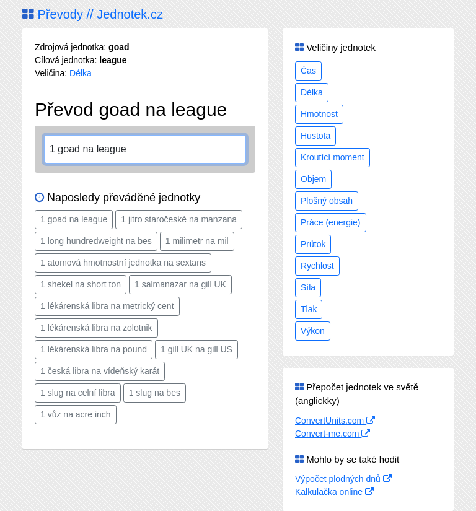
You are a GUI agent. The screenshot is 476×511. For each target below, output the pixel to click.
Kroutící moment (332, 157)
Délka (80, 73)
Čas (308, 71)
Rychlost (317, 266)
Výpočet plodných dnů (343, 479)
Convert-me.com (332, 434)
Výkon (313, 331)
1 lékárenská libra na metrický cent (107, 306)
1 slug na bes (154, 393)
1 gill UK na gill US (196, 349)
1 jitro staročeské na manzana (179, 219)
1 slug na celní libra (77, 393)
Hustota (315, 136)
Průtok (313, 244)
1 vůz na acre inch (75, 414)
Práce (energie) (331, 222)
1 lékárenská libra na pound (93, 349)
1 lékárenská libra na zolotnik (96, 328)
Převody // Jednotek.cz (92, 14)
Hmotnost (319, 114)
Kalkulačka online (334, 492)
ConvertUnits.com (335, 421)
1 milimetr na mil (197, 241)
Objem (313, 179)
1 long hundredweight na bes (96, 241)
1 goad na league (73, 219)
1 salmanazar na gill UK (180, 284)
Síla (308, 287)
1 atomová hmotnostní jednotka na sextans (123, 263)
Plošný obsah (327, 201)
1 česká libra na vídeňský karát (99, 371)
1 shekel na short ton (80, 284)
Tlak (309, 309)
